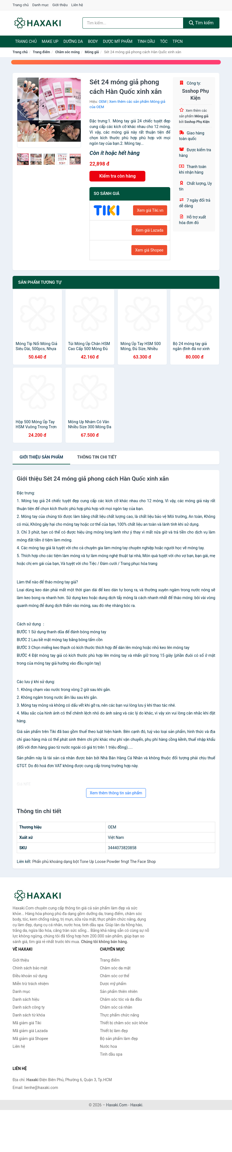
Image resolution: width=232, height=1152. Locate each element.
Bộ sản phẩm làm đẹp (119, 1038)
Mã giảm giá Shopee (30, 1038)
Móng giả (92, 52)
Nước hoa (108, 1046)
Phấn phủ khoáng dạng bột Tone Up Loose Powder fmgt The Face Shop (94, 861)
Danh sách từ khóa (29, 1015)
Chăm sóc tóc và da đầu (121, 999)
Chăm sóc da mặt (115, 968)
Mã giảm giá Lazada (30, 1030)
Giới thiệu (59, 5)
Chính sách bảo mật (30, 968)
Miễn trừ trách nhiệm (31, 983)
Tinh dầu (146, 41)
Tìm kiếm (201, 22)
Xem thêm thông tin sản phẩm (116, 793)
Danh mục (40, 5)
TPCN (177, 41)
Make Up (50, 41)
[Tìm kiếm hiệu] (132, 23)
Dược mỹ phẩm (117, 41)
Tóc (163, 41)
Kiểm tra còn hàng (117, 176)
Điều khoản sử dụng (30, 976)
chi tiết (97, 457)
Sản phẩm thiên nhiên (119, 991)
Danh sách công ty (29, 1007)
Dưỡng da (73, 41)
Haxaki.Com (116, 1105)
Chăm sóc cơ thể (114, 976)
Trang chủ (21, 5)
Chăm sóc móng (67, 52)
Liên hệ (77, 5)
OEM (102, 101)
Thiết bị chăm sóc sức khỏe (124, 1023)
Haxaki (136, 1105)
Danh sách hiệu (26, 999)
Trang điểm (41, 52)
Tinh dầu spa (111, 1054)
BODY (93, 41)
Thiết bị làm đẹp (114, 1030)
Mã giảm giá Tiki (27, 1023)
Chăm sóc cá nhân (116, 1007)
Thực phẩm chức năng (119, 1015)
